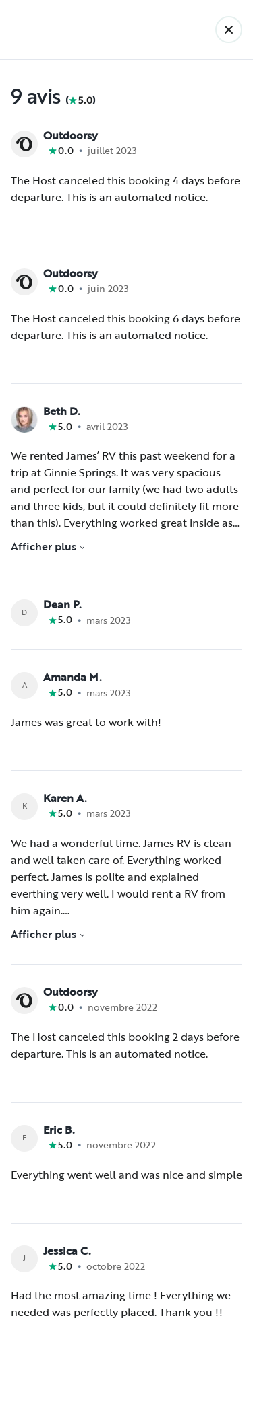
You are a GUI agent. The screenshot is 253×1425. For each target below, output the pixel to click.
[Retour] (228, 29)
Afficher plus (48, 546)
